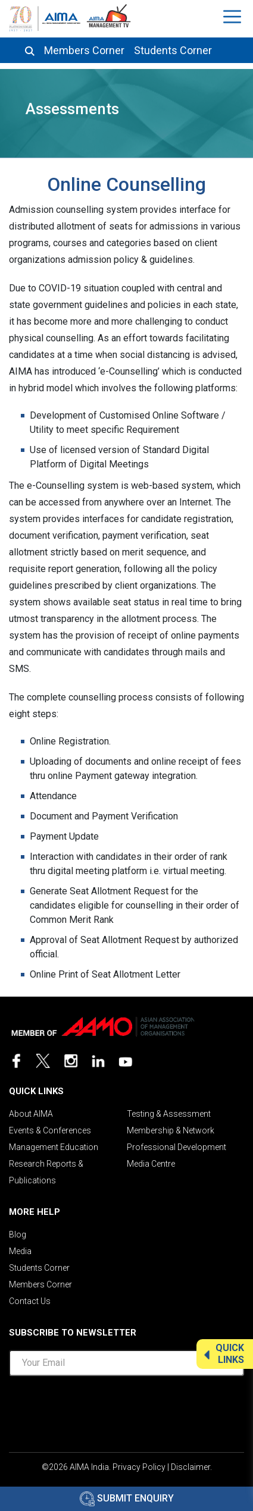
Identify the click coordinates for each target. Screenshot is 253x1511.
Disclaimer (190, 1467)
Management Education (53, 1147)
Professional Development (176, 1147)
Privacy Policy (139, 1467)
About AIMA (31, 1114)
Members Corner (84, 50)
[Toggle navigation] (233, 17)
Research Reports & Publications (46, 1172)
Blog (17, 1234)
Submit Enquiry (127, 1498)
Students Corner (173, 50)
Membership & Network (170, 1130)
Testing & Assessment (169, 1114)
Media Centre (151, 1163)
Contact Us (30, 1301)
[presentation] (126, 1409)
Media (20, 1251)
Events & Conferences (50, 1130)
